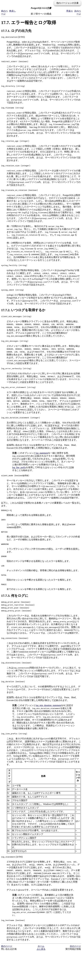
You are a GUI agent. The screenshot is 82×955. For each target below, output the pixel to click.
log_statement (42, 453)
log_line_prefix (19, 467)
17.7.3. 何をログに (14, 599)
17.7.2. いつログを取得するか (23, 310)
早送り (69, 11)
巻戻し (12, 11)
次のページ (75, 949)
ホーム (41, 949)
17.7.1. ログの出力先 (16, 31)
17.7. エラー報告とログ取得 (28, 22)
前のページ (6, 949)
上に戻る (41, 952)
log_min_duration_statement (48, 708)
